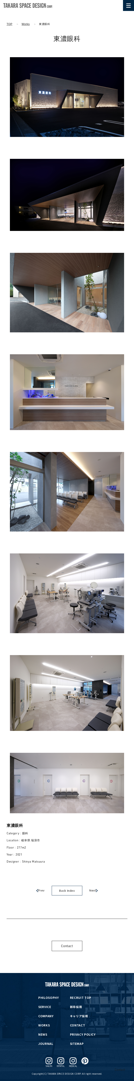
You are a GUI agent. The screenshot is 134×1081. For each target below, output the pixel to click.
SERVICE (44, 1007)
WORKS (44, 1025)
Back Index (67, 890)
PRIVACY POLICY (83, 1034)
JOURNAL (45, 1044)
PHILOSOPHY (48, 998)
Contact (67, 946)
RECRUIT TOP (80, 998)
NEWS (42, 1034)
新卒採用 (76, 1007)
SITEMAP (77, 1044)
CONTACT (77, 1025)
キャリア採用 (79, 1016)
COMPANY (46, 1016)
